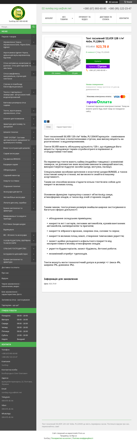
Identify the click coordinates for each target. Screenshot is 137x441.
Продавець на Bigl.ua (68, 436)
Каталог (49, 18)
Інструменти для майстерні (15, 254)
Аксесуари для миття (12, 191)
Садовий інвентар (11, 175)
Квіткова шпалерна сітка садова (14, 103)
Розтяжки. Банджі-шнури (14, 224)
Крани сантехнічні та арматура (12, 209)
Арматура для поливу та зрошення (14, 125)
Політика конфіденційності (83, 438)
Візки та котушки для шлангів (16, 148)
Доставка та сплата (10, 267)
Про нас (5, 273)
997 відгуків (113, 2)
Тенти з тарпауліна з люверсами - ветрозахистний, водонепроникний (16, 94)
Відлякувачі (8, 229)
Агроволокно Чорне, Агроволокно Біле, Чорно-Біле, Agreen (16, 44)
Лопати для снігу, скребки (14, 202)
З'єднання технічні (11, 186)
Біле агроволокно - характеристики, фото (12, 293)
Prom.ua (81, 433)
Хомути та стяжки (11, 181)
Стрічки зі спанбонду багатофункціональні (13, 85)
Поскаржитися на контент (61, 438)
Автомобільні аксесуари (14, 197)
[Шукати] (33, 27)
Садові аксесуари (11, 153)
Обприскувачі (9, 170)
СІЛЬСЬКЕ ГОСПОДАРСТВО (14, 248)
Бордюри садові (10, 164)
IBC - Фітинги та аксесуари (15, 235)
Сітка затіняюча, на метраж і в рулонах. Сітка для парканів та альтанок (17, 65)
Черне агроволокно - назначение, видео (11, 285)
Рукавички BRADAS (11, 159)
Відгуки (5, 278)
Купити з (98, 66)
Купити (98, 61)
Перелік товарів (9, 36)
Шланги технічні (10, 132)
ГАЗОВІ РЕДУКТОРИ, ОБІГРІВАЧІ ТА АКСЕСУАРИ (16, 241)
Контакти (124, 18)
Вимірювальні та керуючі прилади (14, 217)
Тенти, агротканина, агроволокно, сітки (12, 111)
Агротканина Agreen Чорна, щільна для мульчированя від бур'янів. (16, 55)
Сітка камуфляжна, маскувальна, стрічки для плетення (14, 76)
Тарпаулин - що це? (10, 305)
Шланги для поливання (13, 118)
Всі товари (64, 18)
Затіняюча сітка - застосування (16, 299)
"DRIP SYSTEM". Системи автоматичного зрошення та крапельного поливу (16, 140)
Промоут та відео (84, 18)
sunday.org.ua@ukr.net (12, 392)
